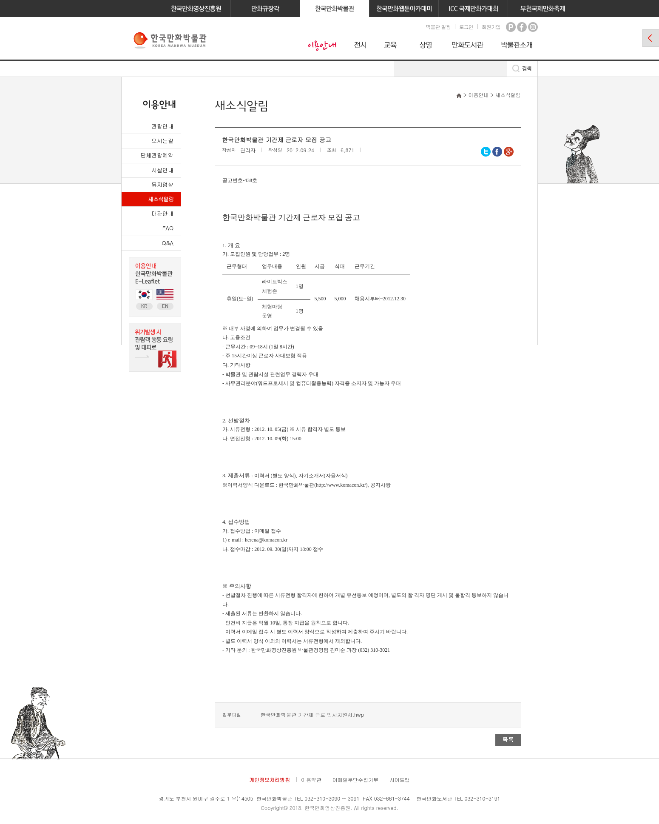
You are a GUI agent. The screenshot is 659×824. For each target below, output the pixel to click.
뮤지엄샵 (162, 184)
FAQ (167, 228)
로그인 (466, 26)
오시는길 (162, 141)
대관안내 (162, 213)
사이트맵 (399, 779)
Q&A (167, 243)
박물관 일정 (438, 26)
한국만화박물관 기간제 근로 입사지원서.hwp (312, 714)
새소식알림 (160, 199)
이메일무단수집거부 (355, 779)
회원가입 (491, 26)
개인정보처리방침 (269, 779)
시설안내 (162, 170)
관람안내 (162, 126)
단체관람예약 (156, 155)
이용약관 (311, 779)
